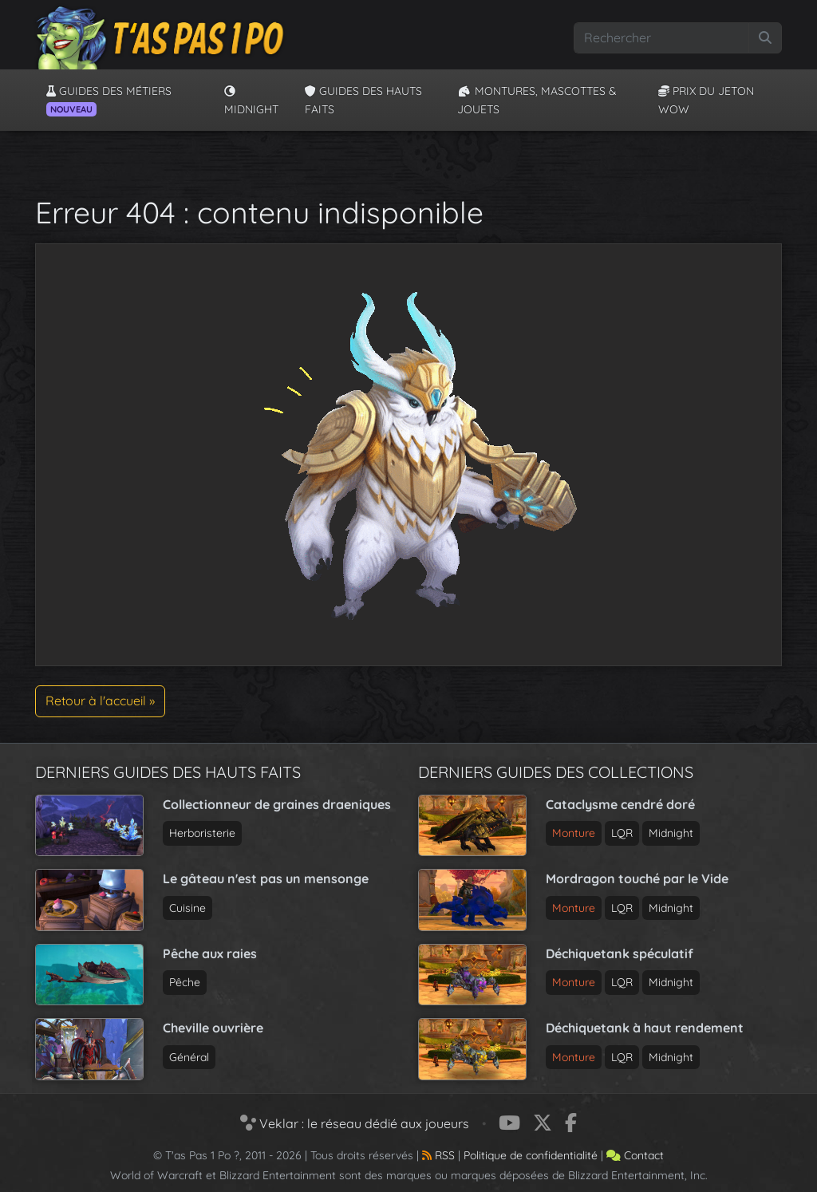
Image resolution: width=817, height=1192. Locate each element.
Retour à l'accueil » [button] (100, 700)
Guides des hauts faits (363, 100)
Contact (635, 1155)
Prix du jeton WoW (706, 100)
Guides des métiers (109, 100)
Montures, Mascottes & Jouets (537, 100)
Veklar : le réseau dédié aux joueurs (354, 1123)
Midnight (251, 100)
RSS (438, 1155)
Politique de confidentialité (531, 1155)
